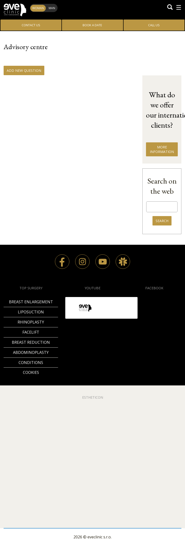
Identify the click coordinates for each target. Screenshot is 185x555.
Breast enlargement (31, 301)
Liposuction (31, 312)
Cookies (31, 372)
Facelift (30, 332)
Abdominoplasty (31, 352)
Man (52, 8)
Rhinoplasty (31, 322)
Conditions (31, 362)
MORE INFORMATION (162, 149)
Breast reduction (31, 342)
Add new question (24, 70)
